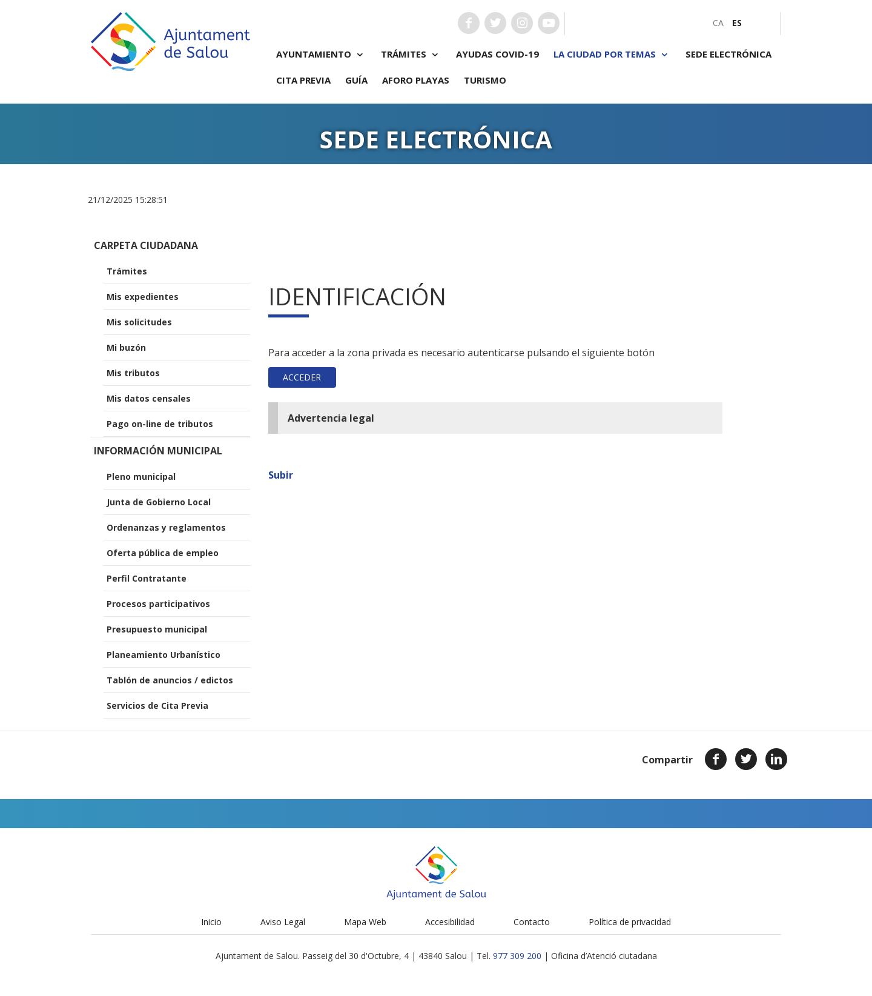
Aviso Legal (282, 922)
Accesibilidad (450, 922)
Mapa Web (365, 922)
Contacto (532, 922)
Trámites (411, 54)
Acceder (302, 377)
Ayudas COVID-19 (497, 54)
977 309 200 (517, 955)
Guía (356, 80)
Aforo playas (415, 80)
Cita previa (303, 80)
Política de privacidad (630, 922)
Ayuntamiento (321, 54)
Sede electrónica (728, 54)
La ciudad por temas (612, 54)
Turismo (485, 80)
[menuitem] (718, 22)
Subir (280, 475)
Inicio (211, 922)
